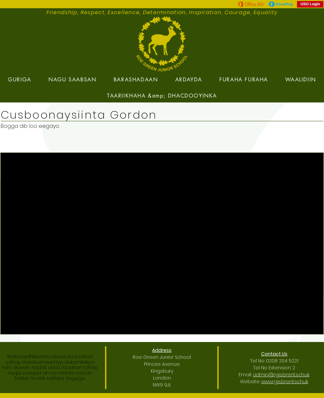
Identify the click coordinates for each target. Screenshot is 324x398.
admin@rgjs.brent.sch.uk (281, 374)
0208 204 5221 (282, 360)
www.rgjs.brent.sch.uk (284, 381)
